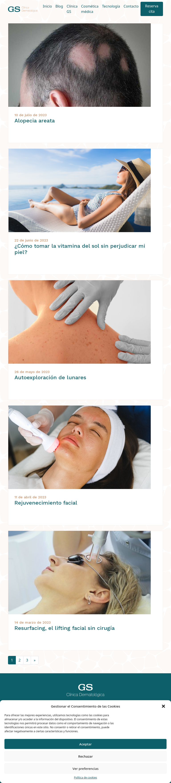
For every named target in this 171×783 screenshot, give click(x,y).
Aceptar (85, 744)
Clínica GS (72, 9)
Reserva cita (151, 9)
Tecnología (111, 6)
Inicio (47, 6)
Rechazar (85, 756)
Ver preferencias (85, 768)
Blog (59, 6)
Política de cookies (85, 777)
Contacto (131, 6)
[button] (164, 706)
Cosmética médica (89, 9)
